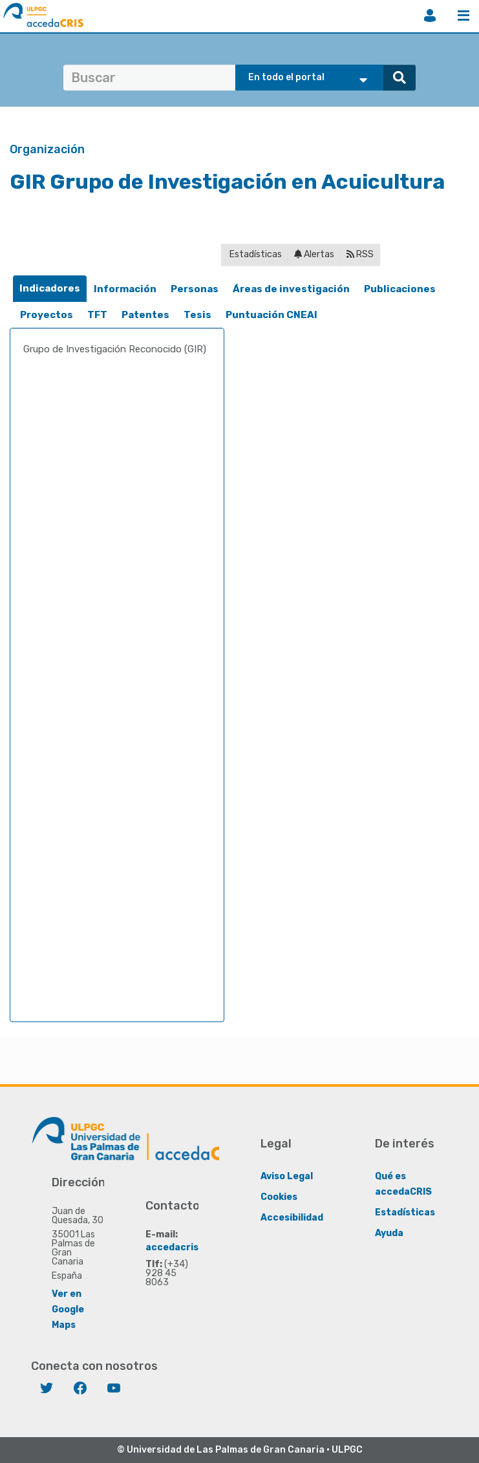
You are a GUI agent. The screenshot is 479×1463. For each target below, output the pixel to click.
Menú (463, 15)
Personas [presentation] (194, 289)
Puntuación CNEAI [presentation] (271, 315)
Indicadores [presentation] (49, 288)
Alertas (314, 254)
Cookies (279, 1196)
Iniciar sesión (430, 15)
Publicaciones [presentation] (400, 289)
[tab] (50, 288)
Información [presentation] (125, 289)
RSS (360, 254)
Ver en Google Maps (68, 1309)
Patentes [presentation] (145, 315)
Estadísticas (255, 254)
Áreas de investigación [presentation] (291, 289)
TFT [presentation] (97, 315)
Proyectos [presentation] (46, 315)
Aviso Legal (287, 1175)
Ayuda (389, 1232)
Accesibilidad (292, 1217)
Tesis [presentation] (197, 315)
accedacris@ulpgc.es (195, 1246)
